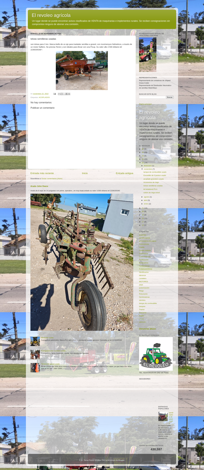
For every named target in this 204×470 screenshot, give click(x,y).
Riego (141, 291)
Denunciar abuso (147, 329)
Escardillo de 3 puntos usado (155, 175)
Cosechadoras (144, 257)
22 (143, 163)
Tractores (142, 313)
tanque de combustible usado (155, 172)
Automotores (144, 244)
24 (143, 156)
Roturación (143, 294)
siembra (142, 300)
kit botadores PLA (150, 189)
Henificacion (144, 272)
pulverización (144, 288)
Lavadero (142, 278)
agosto (147, 197)
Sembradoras (144, 297)
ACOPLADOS (44, 97)
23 (143, 159)
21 (143, 208)
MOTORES (143, 282)
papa (141, 285)
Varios (141, 319)
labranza (142, 275)
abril (146, 200)
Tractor (142, 310)
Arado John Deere (39, 186)
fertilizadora (143, 263)
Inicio (85, 173)
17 (143, 222)
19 (143, 215)
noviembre (148, 169)
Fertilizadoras (144, 266)
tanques (142, 306)
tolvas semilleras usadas (153, 186)
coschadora (143, 253)
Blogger (121, 460)
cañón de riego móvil (152, 193)
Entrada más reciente (42, 173)
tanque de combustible (148, 303)
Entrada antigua (124, 173)
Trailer (141, 316)
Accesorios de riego (151, 182)
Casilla (141, 247)
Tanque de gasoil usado (50, 364)
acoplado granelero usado (154, 179)
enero (146, 204)
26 (143, 149)
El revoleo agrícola (51, 15)
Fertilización (143, 260)
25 (143, 152)
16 (143, 225)
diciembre (148, 166)
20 (143, 211)
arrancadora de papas (147, 241)
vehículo (142, 322)
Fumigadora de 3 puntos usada (53, 351)
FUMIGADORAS (145, 269)
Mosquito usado (47, 338)
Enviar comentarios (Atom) (52, 179)
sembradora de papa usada (171, 418)
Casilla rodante (145, 250)
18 (143, 218)
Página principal (145, 104)
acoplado (142, 235)
